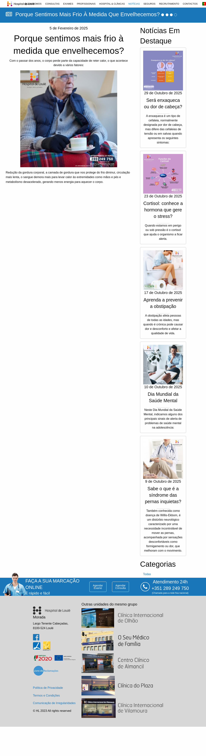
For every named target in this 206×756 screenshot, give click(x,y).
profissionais (86, 3)
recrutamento (169, 3)
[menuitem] (33, 4)
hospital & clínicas (112, 3)
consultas (52, 3)
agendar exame (98, 587)
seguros (149, 3)
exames (68, 3)
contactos (190, 3)
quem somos (33, 3)
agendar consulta (120, 587)
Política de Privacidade (48, 687)
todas (147, 574)
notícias (134, 3)
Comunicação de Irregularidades (54, 703)
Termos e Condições (46, 695)
